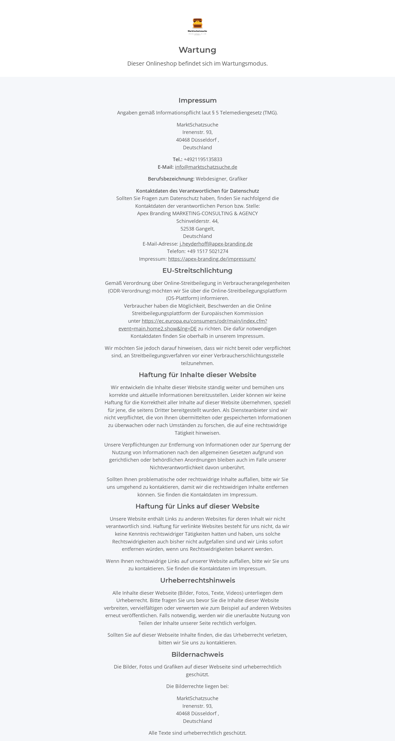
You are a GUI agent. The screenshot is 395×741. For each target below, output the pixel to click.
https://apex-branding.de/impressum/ (212, 258)
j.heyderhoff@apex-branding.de (216, 243)
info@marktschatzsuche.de (206, 166)
